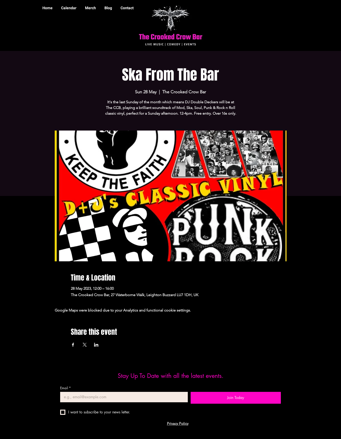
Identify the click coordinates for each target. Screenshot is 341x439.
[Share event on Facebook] (73, 345)
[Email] (122, 397)
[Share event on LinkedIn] (96, 345)
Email (65, 388)
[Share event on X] (84, 345)
